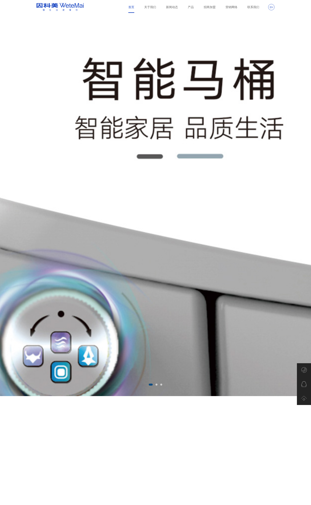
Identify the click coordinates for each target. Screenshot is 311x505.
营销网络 (231, 7)
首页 (131, 9)
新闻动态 (172, 7)
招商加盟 (210, 7)
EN (271, 7)
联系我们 (253, 7)
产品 (191, 7)
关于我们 (150, 7)
